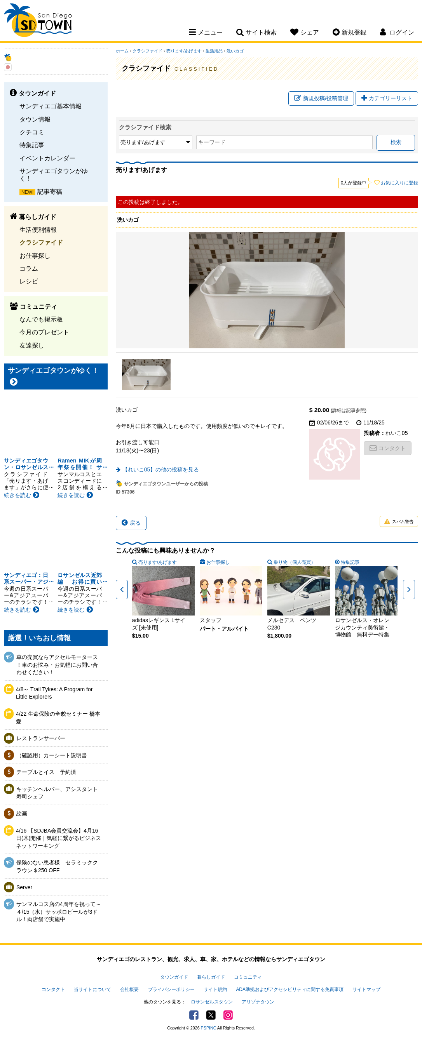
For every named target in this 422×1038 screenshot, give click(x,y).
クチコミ (31, 132)
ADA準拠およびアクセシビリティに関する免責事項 (289, 989)
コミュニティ (248, 977)
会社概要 (129, 989)
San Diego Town (38, 21)
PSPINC (208, 1028)
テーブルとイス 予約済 (46, 772)
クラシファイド (41, 242)
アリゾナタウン (258, 1002)
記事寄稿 (49, 191)
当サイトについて (92, 989)
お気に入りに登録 (399, 183)
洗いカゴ (235, 51)
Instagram (228, 1015)
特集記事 (31, 144)
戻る (131, 522)
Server (24, 887)
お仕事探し (35, 255)
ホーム (122, 51)
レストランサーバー (40, 738)
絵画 (21, 813)
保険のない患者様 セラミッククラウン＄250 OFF (57, 866)
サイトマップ (366, 989)
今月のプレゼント (44, 332)
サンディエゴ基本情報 (50, 106)
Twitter (211, 1015)
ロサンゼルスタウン (212, 1002)
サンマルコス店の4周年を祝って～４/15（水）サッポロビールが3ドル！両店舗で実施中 (58, 911)
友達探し (31, 345)
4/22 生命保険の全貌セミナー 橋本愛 (58, 718)
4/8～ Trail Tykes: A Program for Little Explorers (54, 693)
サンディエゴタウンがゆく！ (53, 174)
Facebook (194, 1015)
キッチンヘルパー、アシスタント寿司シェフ (57, 793)
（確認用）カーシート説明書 (51, 755)
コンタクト (388, 448)
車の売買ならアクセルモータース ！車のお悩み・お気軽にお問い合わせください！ (57, 664)
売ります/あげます (184, 51)
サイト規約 (215, 989)
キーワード (211, 142)
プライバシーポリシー (171, 989)
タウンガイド (174, 977)
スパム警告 (398, 522)
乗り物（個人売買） (295, 562)
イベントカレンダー (47, 158)
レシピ (28, 281)
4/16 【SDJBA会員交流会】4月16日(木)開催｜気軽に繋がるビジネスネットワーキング (58, 838)
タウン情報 (35, 119)
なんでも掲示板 (41, 319)
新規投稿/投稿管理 (321, 98)
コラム (28, 268)
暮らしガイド (211, 977)
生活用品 (214, 51)
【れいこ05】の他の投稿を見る (160, 469)
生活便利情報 (38, 229)
